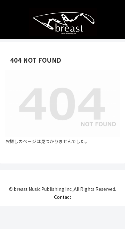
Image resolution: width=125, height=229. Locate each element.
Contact (62, 197)
